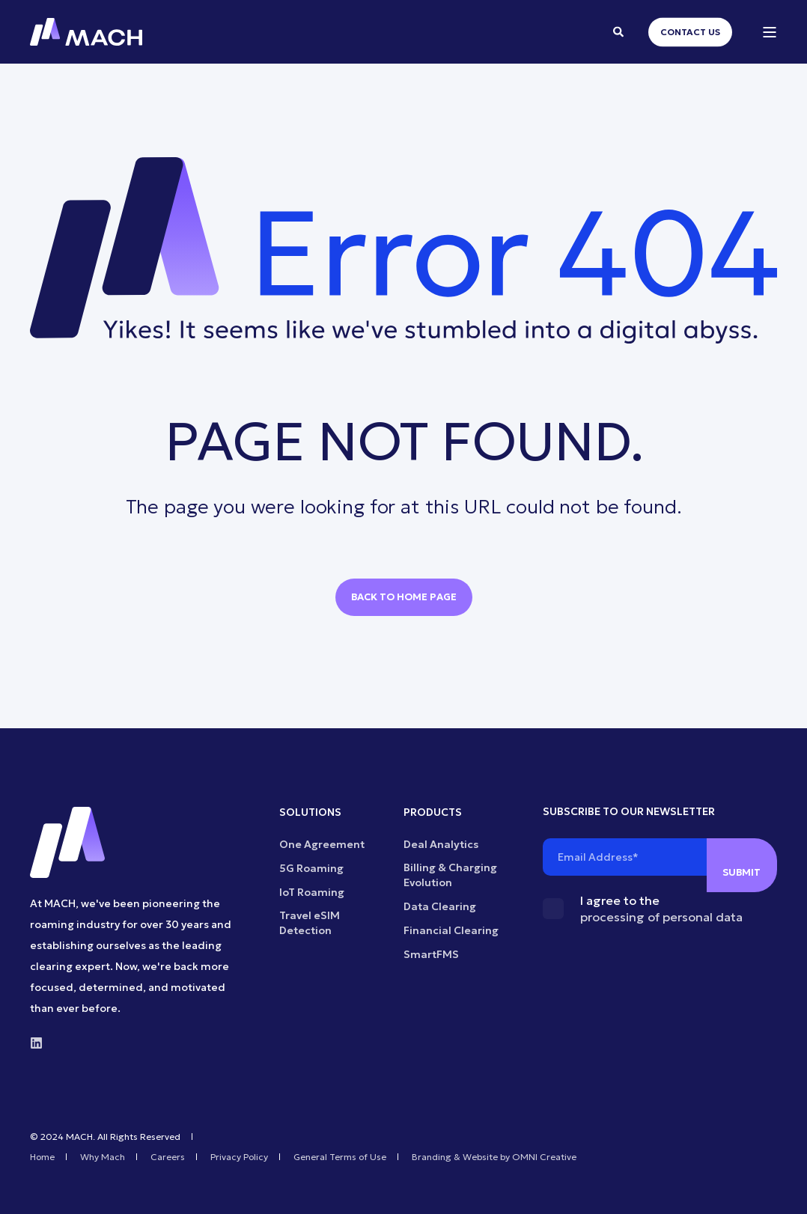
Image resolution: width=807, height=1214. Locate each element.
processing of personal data (661, 916)
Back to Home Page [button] (404, 597)
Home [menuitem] (42, 1157)
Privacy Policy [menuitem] (239, 1157)
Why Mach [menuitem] (102, 1157)
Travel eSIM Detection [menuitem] (309, 923)
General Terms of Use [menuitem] (339, 1157)
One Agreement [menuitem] (322, 844)
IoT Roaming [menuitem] (311, 892)
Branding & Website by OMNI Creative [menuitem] (494, 1157)
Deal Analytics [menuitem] (441, 844)
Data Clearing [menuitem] (440, 906)
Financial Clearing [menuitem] (451, 930)
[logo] (67, 842)
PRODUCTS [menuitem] (433, 813)
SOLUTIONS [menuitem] (310, 813)
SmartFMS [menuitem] (431, 954)
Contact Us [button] (690, 31)
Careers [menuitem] (167, 1157)
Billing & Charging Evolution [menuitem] (450, 875)
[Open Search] (619, 30)
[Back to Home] (86, 32)
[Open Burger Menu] (770, 32)
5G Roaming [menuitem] (311, 868)
